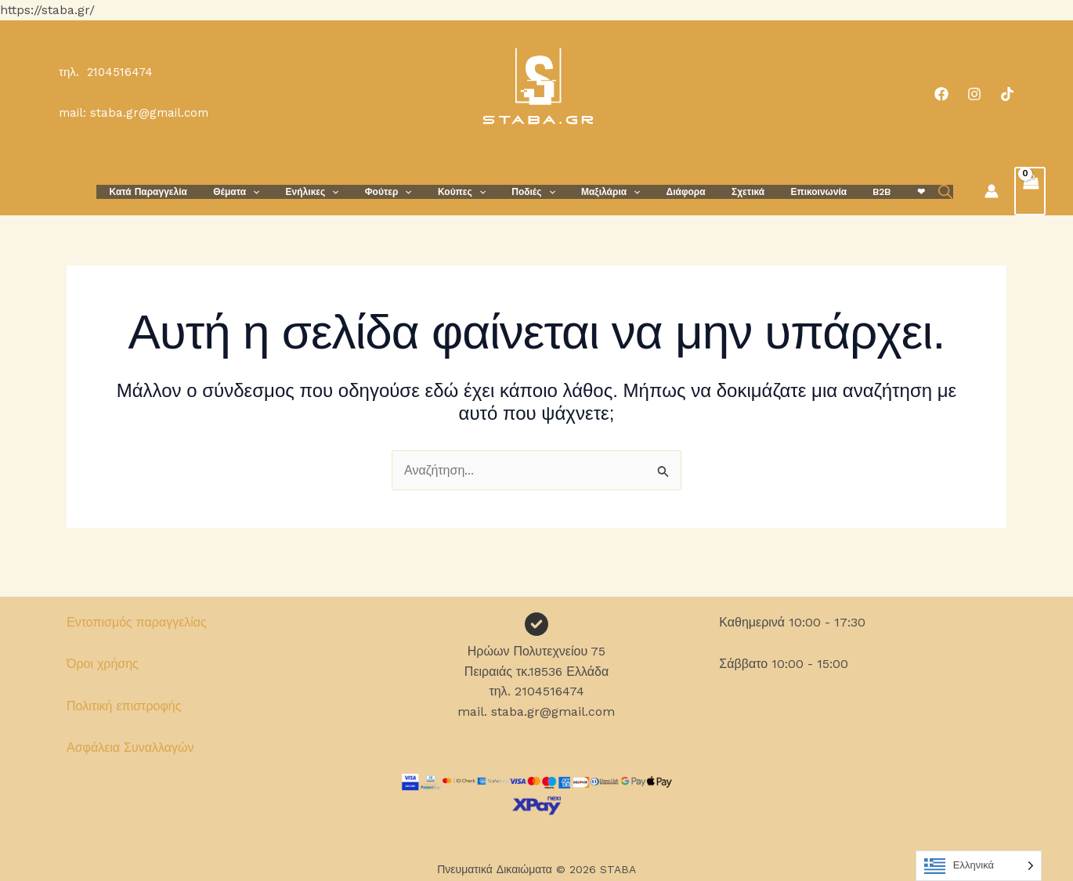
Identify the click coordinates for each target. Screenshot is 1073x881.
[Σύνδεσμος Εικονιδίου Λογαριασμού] (990, 190)
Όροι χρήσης (103, 663)
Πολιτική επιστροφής (124, 706)
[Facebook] (941, 94)
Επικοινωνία (805, 191)
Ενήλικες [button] (349, 191)
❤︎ (892, 191)
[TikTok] (1007, 94)
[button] (297, 191)
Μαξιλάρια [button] (618, 191)
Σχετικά (741, 191)
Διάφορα (686, 191)
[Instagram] (974, 94)
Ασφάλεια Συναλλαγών (130, 747)
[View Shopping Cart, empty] (1029, 190)
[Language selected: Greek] (979, 865)
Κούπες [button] (484, 191)
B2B (860, 191)
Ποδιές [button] (548, 191)
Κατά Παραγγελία (200, 191)
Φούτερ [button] (418, 191)
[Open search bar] (913, 191)
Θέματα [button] (281, 191)
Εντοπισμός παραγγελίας (137, 622)
